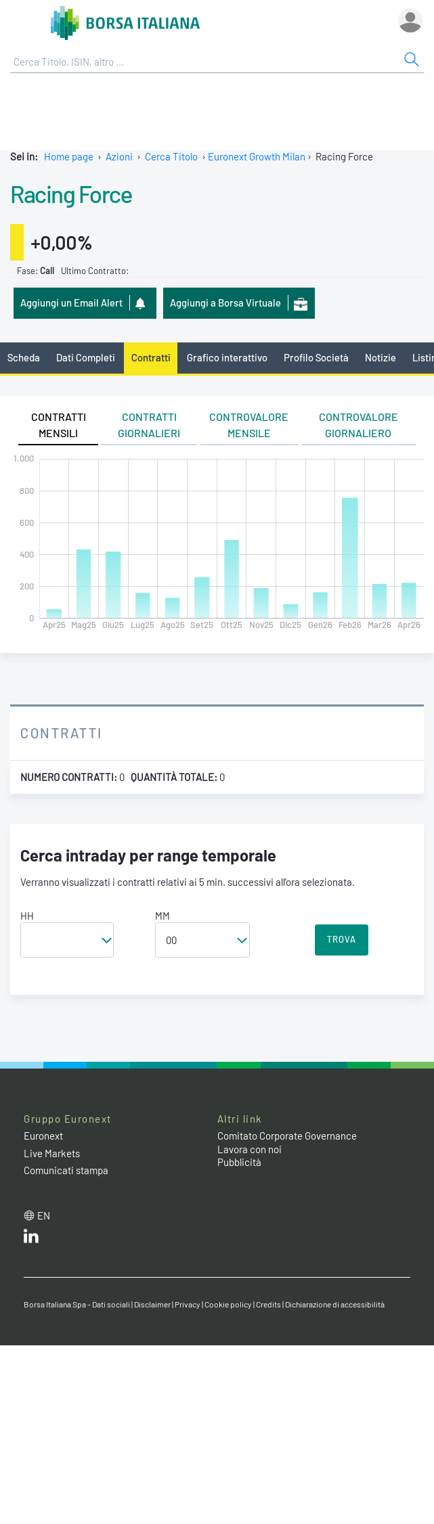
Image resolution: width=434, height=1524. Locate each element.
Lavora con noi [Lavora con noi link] (249, 1149)
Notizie (380, 357)
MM (162, 916)
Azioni (119, 156)
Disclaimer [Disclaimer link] (152, 1304)
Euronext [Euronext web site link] (43, 1135)
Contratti (151, 357)
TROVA (341, 939)
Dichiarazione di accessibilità (335, 1304)
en (43, 1215)
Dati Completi (85, 357)
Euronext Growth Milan (256, 156)
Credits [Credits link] (268, 1304)
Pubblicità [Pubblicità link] (239, 1162)
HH (27, 916)
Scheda (23, 357)
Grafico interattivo (227, 357)
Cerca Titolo (171, 156)
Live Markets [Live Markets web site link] (52, 1153)
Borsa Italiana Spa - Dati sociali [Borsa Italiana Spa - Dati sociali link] (77, 1304)
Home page (68, 156)
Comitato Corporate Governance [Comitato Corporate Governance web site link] (287, 1135)
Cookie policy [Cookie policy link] (228, 1304)
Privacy (187, 1304)
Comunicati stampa (66, 1170)
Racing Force (70, 193)
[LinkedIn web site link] (31, 1239)
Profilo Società (316, 357)
